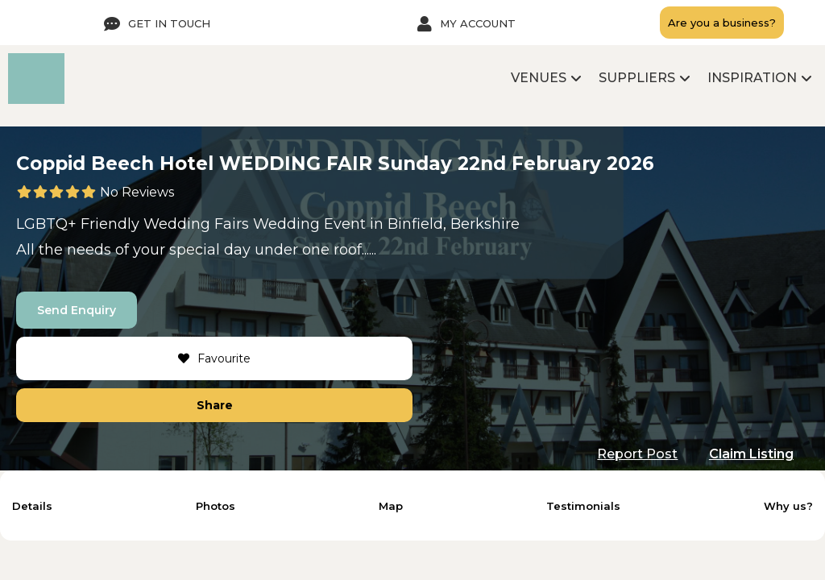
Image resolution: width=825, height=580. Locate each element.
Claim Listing (751, 454)
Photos (215, 505)
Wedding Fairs (196, 224)
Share (215, 405)
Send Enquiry (76, 310)
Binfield (415, 224)
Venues (538, 77)
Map (391, 505)
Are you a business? (722, 23)
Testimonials (583, 505)
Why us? (788, 505)
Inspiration (752, 77)
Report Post (637, 454)
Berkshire (485, 224)
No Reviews (137, 192)
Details (32, 505)
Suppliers (637, 77)
